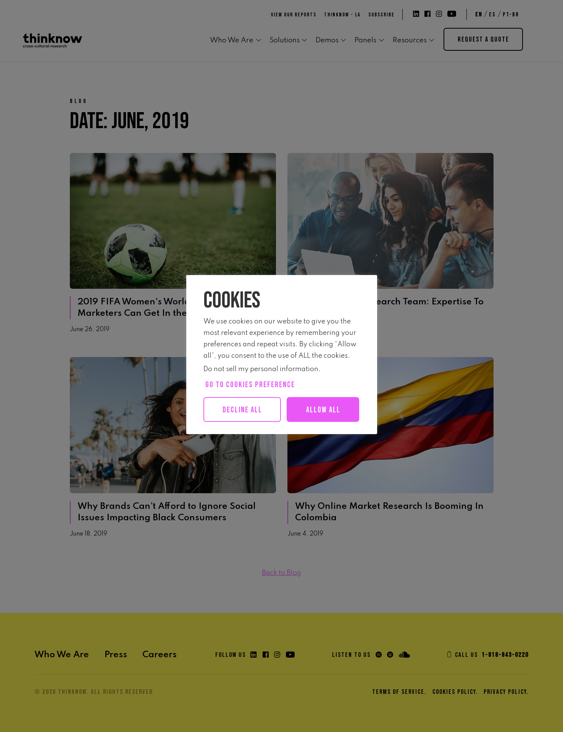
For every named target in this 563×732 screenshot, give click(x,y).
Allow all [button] (246, 434)
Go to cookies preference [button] (250, 384)
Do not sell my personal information (260, 369)
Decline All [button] (243, 410)
